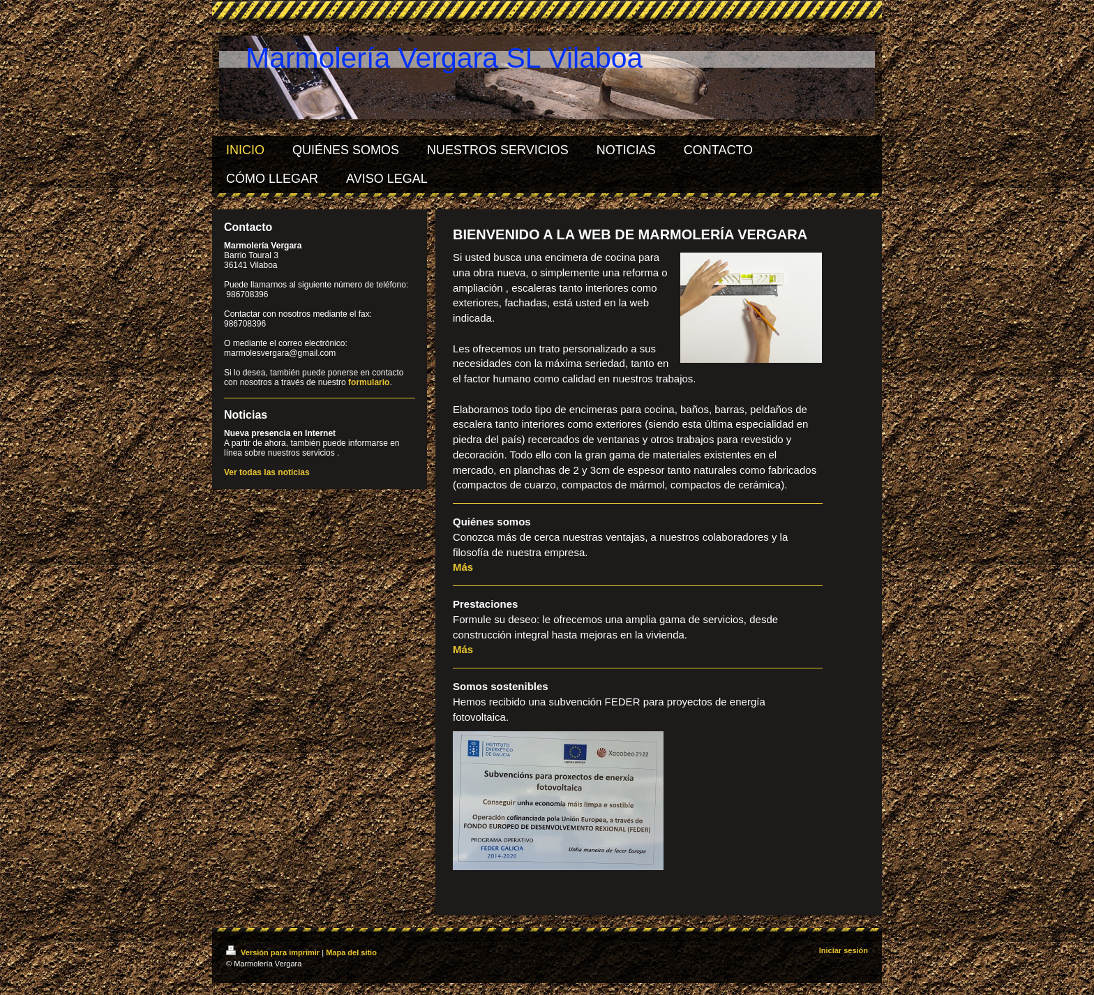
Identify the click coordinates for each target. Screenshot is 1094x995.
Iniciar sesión (843, 950)
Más (463, 567)
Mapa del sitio (351, 952)
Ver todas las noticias (267, 472)
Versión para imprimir (274, 952)
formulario (368, 382)
